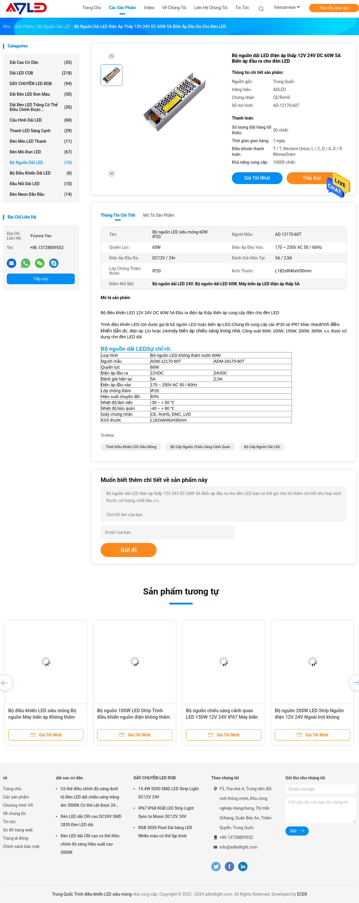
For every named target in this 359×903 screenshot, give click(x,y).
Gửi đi (129, 550)
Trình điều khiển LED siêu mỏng (131, 447)
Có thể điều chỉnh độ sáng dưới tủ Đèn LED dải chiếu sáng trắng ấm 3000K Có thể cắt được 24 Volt (90, 797)
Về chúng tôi (14, 813)
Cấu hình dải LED (41, 120)
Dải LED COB (41, 73)
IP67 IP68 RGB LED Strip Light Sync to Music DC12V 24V (166, 812)
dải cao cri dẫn (41, 62)
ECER (302, 894)
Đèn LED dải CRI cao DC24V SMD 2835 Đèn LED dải (91, 820)
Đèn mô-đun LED (41, 152)
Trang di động (15, 838)
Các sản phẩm (16, 797)
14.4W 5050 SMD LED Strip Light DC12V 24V (168, 792)
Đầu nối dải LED (41, 184)
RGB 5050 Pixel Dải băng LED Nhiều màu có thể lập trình (165, 831)
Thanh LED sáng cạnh (41, 131)
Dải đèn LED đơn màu (41, 94)
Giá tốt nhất (257, 178)
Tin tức (9, 821)
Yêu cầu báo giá (334, 8)
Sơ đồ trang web (18, 830)
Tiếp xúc (41, 278)
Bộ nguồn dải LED (41, 162)
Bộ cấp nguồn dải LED (262, 447)
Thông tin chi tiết (118, 215)
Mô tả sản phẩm (158, 215)
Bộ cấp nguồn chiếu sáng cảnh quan (200, 447)
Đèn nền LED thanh (41, 141)
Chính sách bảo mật (21, 846)
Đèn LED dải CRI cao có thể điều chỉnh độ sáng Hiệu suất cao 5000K (90, 844)
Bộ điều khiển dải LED (41, 173)
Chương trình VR (18, 805)
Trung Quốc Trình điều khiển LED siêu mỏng (92, 894)
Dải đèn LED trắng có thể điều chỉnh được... (41, 107)
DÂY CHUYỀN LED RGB (41, 84)
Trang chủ (12, 788)
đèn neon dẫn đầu (41, 194)
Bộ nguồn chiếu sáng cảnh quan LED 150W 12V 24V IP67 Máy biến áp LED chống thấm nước (222, 717)
